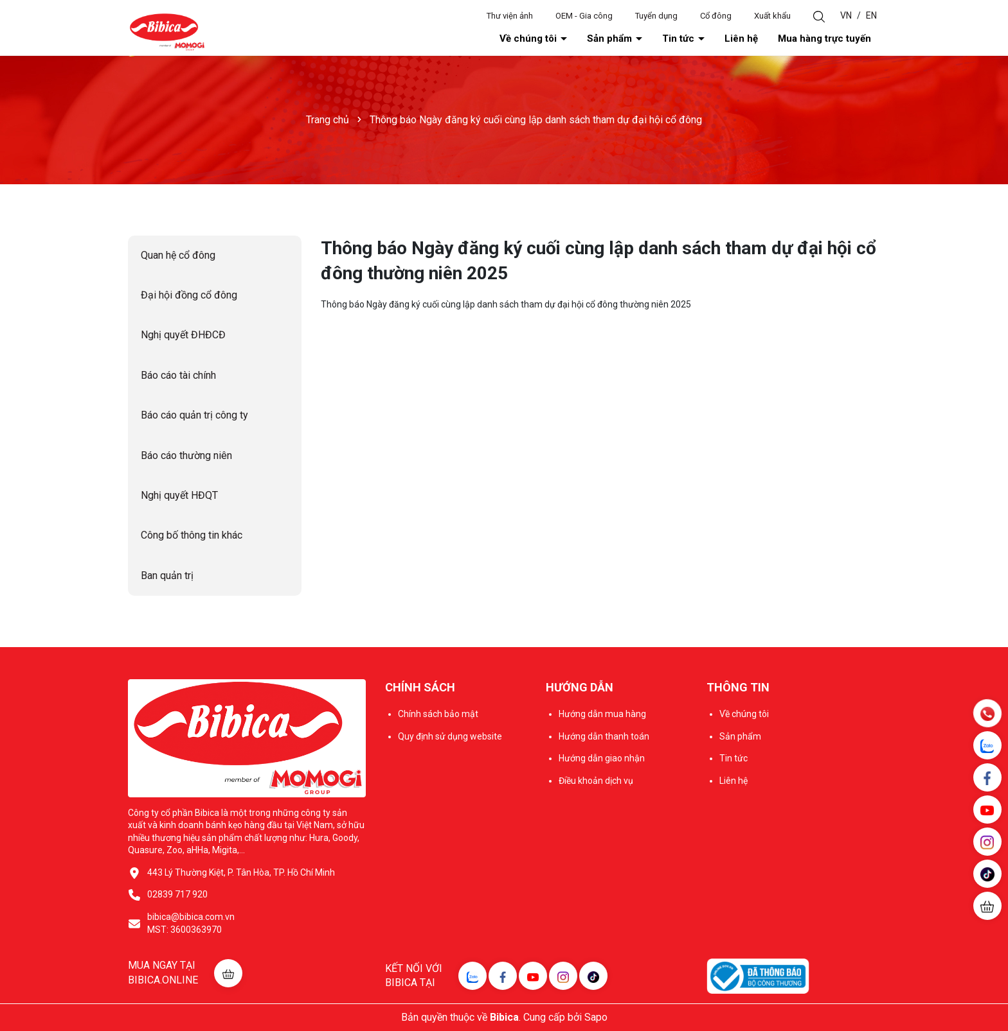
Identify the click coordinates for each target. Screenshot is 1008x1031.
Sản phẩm (610, 38)
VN (846, 15)
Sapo (596, 1017)
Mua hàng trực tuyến (824, 38)
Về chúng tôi (529, 38)
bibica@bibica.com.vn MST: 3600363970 (191, 923)
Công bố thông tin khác (191, 535)
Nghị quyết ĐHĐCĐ (183, 335)
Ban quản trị (167, 575)
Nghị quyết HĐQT (179, 495)
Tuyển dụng (656, 16)
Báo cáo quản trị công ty (194, 415)
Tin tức (679, 38)
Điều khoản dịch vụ (596, 780)
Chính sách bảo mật (438, 714)
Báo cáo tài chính (178, 375)
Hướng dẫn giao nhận (602, 758)
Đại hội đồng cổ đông (189, 295)
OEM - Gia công (584, 16)
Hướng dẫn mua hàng (602, 714)
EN (871, 15)
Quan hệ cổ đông (178, 255)
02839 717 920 (177, 894)
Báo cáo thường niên (186, 455)
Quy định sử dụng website (450, 736)
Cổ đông (716, 16)
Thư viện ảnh (510, 16)
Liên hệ (741, 38)
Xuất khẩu (772, 16)
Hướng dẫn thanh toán (604, 736)
